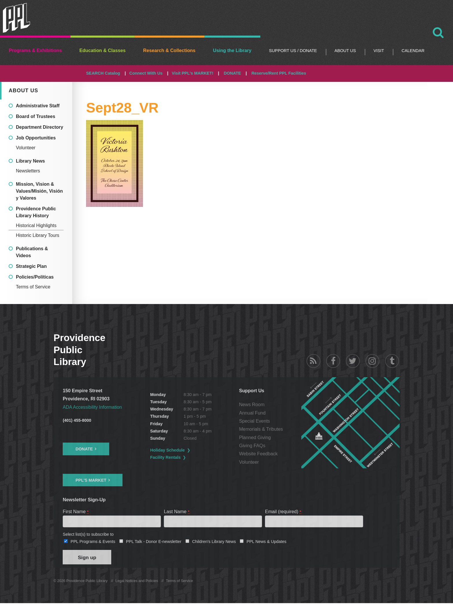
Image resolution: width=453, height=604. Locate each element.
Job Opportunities (36, 137)
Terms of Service (33, 286)
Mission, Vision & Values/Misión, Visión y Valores (39, 191)
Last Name (177, 511)
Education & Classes (102, 50)
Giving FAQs (252, 445)
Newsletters (28, 170)
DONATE (232, 73)
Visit (379, 50)
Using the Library (232, 50)
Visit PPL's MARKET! (192, 73)
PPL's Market (90, 480)
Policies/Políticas (35, 277)
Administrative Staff (38, 105)
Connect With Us (146, 73)
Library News (30, 161)
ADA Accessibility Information (93, 407)
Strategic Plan (31, 266)
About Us (345, 50)
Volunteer (26, 147)
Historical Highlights (36, 225)
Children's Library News (214, 542)
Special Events (254, 420)
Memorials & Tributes (261, 429)
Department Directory (39, 127)
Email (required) (283, 511)
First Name (76, 511)
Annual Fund (252, 412)
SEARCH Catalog (103, 73)
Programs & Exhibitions (35, 50)
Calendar (413, 50)
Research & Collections (169, 50)
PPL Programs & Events (92, 542)
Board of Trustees (35, 116)
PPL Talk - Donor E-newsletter (153, 542)
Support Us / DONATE (293, 50)
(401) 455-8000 (77, 420)
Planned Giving (255, 437)
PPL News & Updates (266, 542)
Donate (84, 449)
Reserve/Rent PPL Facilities (278, 73)
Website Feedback (258, 453)
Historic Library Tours (37, 235)
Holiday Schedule (168, 450)
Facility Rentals (166, 457)
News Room (252, 404)
